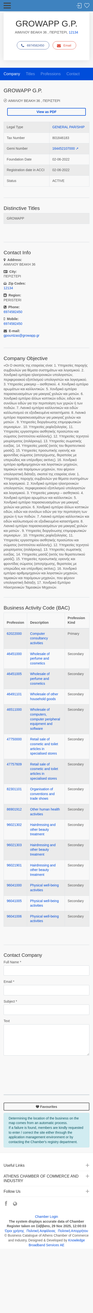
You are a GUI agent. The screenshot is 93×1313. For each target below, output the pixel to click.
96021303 (14, 845)
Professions (51, 74)
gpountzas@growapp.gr (21, 335)
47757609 (14, 764)
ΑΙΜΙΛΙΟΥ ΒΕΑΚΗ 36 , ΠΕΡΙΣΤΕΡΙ (34, 100)
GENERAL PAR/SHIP (68, 127)
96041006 (14, 916)
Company (12, 74)
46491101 (14, 694)
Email (64, 45)
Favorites (86, 6)
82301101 (14, 789)
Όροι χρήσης (14, 1231)
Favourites (46, 1107)
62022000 (14, 634)
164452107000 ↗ (65, 148)
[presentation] (40, 1068)
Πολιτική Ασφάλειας (41, 1231)
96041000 (14, 885)
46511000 (14, 709)
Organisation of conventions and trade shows (42, 793)
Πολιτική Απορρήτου (73, 1231)
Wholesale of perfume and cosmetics (40, 658)
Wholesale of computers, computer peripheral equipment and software (45, 719)
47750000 (14, 739)
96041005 (14, 901)
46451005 (14, 674)
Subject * (10, 1001)
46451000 (14, 654)
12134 (73, 32)
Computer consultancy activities (39, 638)
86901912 (14, 809)
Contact (73, 74)
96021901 (14, 865)
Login (79, 6)
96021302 (14, 825)
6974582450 (32, 45)
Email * (9, 982)
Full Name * (12, 962)
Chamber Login (46, 1217)
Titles (30, 74)
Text (7, 1021)
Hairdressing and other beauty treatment (43, 829)
